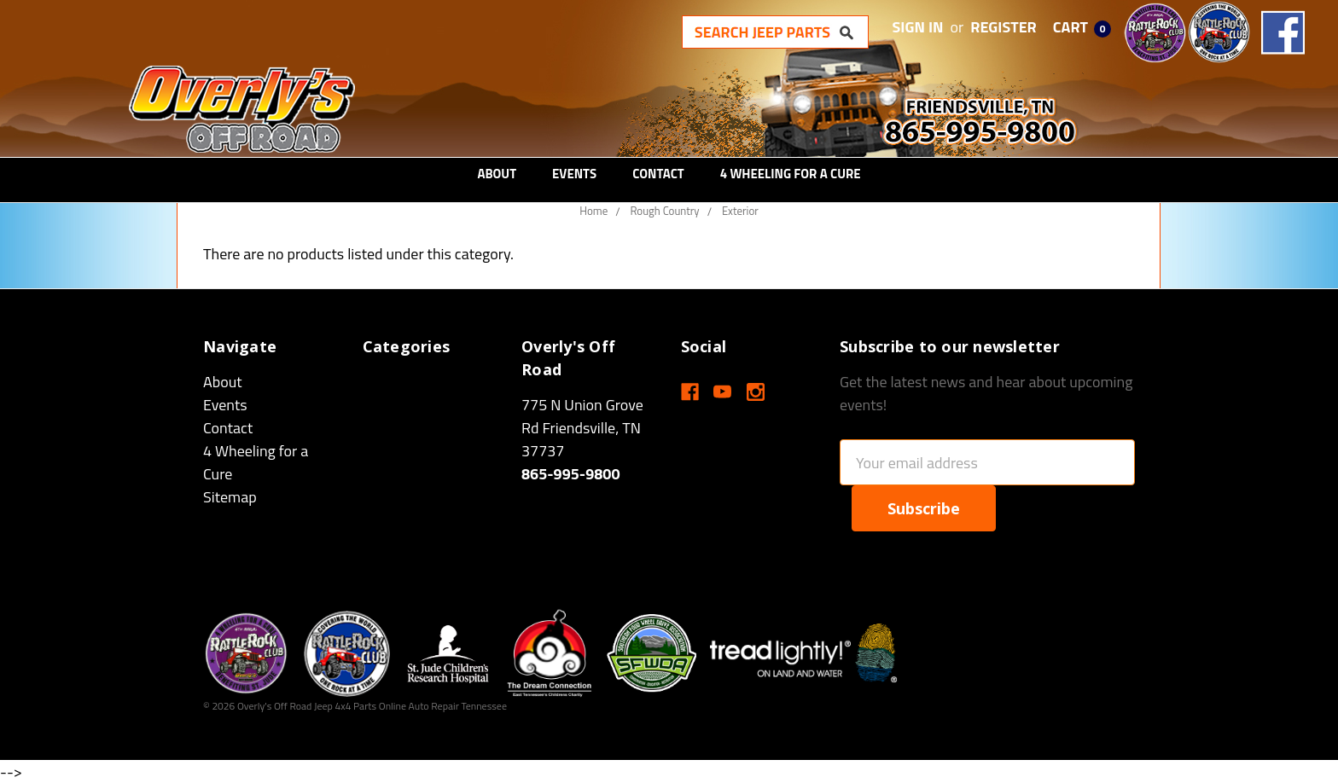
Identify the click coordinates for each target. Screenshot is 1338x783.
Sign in (918, 26)
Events (574, 173)
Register (1003, 26)
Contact (658, 173)
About (496, 173)
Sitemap (230, 496)
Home (593, 210)
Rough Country (664, 210)
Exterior (740, 210)
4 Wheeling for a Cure (790, 173)
